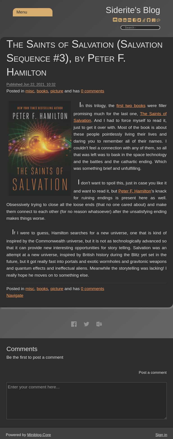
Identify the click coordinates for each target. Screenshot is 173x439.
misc (29, 91)
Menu (21, 12)
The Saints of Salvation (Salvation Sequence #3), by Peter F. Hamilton (85, 58)
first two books (131, 105)
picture (56, 91)
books (42, 91)
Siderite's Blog (133, 10)
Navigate (15, 295)
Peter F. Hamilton (134, 191)
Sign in (161, 435)
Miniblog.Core (39, 435)
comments (92, 91)
